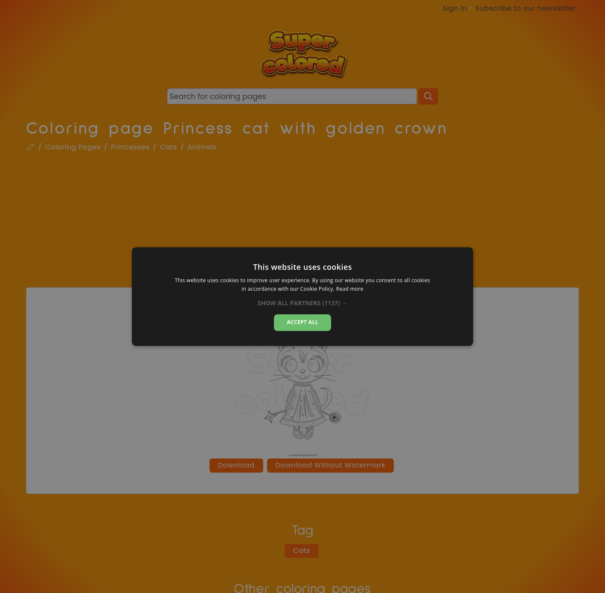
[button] (303, 303)
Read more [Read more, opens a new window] (350, 288)
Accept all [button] (302, 322)
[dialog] (302, 296)
